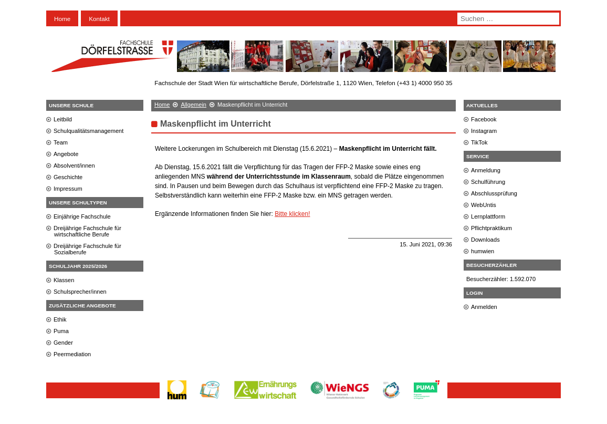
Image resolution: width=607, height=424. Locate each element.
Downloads (485, 239)
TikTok (479, 142)
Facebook (484, 119)
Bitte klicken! (292, 214)
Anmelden (484, 307)
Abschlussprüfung (494, 193)
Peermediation (72, 354)
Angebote (66, 154)
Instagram (484, 131)
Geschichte (68, 177)
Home (62, 18)
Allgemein (193, 104)
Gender (63, 342)
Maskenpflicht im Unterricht (215, 123)
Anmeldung (485, 170)
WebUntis (483, 205)
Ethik (60, 319)
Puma (61, 331)
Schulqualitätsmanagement (88, 131)
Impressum (68, 188)
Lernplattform (488, 216)
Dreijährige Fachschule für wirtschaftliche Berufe (87, 231)
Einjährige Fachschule (82, 216)
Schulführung (488, 182)
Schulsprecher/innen (80, 291)
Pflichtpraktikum (491, 228)
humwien (482, 251)
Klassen (64, 280)
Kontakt (99, 18)
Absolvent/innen (74, 165)
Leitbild (63, 119)
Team (61, 142)
